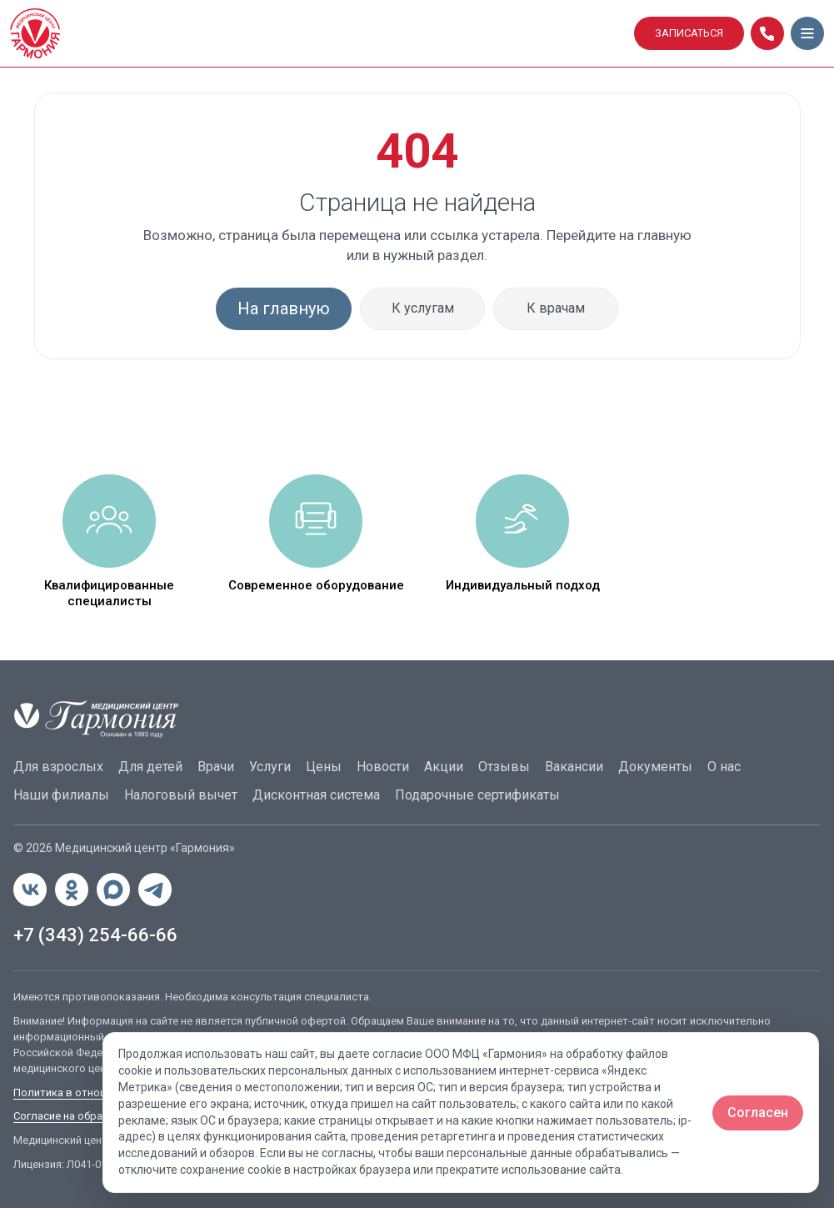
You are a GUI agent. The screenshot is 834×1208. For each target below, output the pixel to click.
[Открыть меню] (807, 33)
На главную (283, 308)
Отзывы (504, 766)
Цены (324, 766)
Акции (443, 766)
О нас (724, 766)
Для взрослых (58, 766)
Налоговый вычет (180, 795)
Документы (655, 766)
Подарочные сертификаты (477, 795)
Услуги (270, 766)
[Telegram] (155, 889)
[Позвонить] (767, 33)
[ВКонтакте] (30, 889)
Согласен (757, 1112)
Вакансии (574, 766)
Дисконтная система (316, 795)
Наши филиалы (61, 795)
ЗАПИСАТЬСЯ (689, 33)
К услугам (423, 308)
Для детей (150, 766)
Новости (383, 766)
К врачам (556, 308)
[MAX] (113, 889)
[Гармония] (317, 33)
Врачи (215, 766)
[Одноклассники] (71, 889)
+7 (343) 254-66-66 (95, 935)
